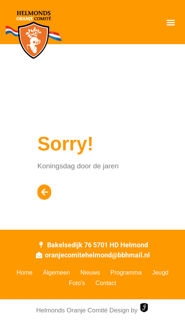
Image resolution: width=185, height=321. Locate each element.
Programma (126, 272)
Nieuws (90, 272)
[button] (171, 22)
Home (24, 272)
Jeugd (160, 272)
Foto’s (77, 283)
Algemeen (56, 272)
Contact (106, 283)
